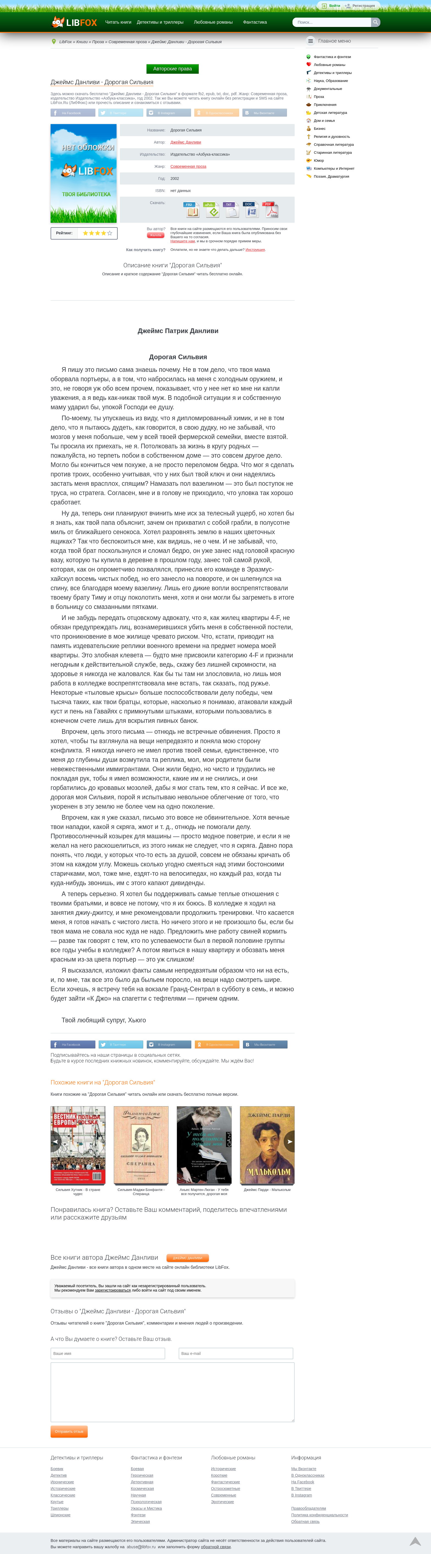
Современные (223, 1494)
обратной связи (216, 1546)
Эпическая (140, 1521)
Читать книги (118, 22)
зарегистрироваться (113, 1291)
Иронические (62, 1481)
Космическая (142, 1488)
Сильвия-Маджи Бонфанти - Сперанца (141, 1192)
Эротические (222, 1501)
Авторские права (172, 69)
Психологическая (146, 1501)
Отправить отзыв (69, 1432)
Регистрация (364, 6)
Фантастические (225, 1481)
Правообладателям (308, 1508)
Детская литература (330, 113)
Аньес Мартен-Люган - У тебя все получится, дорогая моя (204, 1192)
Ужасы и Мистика (146, 1508)
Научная (138, 1494)
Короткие (219, 1475)
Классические (63, 1494)
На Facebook (72, 113)
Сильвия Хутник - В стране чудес (78, 1192)
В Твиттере (119, 113)
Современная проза (188, 166)
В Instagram (169, 113)
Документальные (328, 89)
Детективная (142, 1481)
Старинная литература (333, 152)
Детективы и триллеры (160, 22)
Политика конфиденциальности (319, 1514)
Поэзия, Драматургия (331, 176)
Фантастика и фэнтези (332, 57)
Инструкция (255, 250)
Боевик (57, 1468)
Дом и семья (324, 121)
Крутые (57, 1501)
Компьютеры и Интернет (334, 168)
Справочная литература (334, 144)
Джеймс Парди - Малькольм (267, 1190)
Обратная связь (305, 1521)
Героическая (142, 1475)
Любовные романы (213, 22)
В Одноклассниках (223, 113)
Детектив (59, 1475)
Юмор (319, 160)
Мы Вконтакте (268, 113)
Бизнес (320, 129)
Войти (334, 6)
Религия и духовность (332, 136)
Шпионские (60, 1514)
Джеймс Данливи (185, 142)
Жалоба (155, 235)
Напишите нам (182, 241)
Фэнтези (138, 1514)
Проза (319, 97)
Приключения (325, 105)
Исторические (63, 1488)
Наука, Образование (331, 81)
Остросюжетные (225, 1488)
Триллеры (59, 1508)
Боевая (137, 1468)
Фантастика (255, 22)
